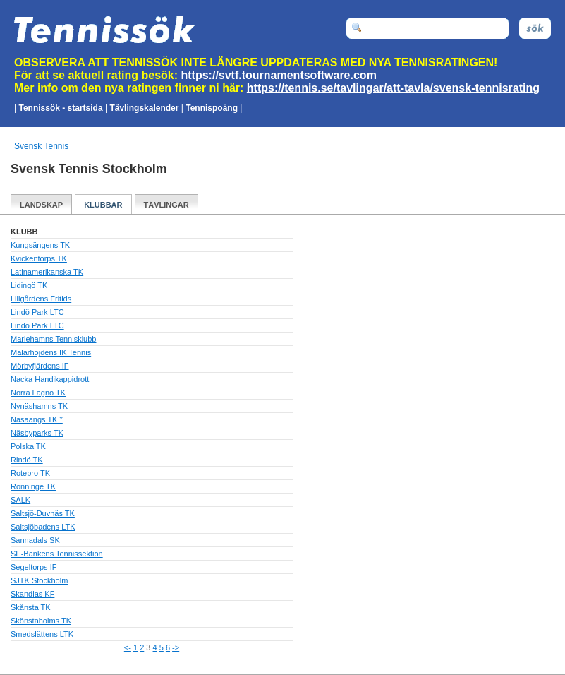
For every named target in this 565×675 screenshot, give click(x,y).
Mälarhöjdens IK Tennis (51, 352)
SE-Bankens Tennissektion (57, 553)
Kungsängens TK (40, 245)
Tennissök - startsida (60, 108)
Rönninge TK (33, 486)
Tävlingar (166, 205)
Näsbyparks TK (37, 433)
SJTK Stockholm (39, 580)
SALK (20, 500)
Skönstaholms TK (41, 620)
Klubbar (103, 205)
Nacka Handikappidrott (50, 379)
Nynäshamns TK (39, 406)
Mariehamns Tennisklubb (53, 339)
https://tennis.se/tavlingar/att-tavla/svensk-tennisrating (393, 88)
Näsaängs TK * (37, 419)
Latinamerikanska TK (47, 272)
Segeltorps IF (33, 567)
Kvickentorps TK (39, 258)
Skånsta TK (31, 607)
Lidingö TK (29, 285)
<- (127, 647)
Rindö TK (27, 459)
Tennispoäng (212, 108)
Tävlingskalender (143, 108)
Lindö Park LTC (37, 312)
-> (175, 647)
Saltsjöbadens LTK (43, 526)
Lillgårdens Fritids (41, 298)
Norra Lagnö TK (38, 392)
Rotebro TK (30, 473)
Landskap (41, 205)
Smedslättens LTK (42, 634)
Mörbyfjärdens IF (40, 366)
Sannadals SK (35, 540)
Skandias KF (32, 594)
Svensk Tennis (41, 146)
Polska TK (28, 446)
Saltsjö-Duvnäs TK (43, 513)
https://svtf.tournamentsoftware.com (279, 75)
